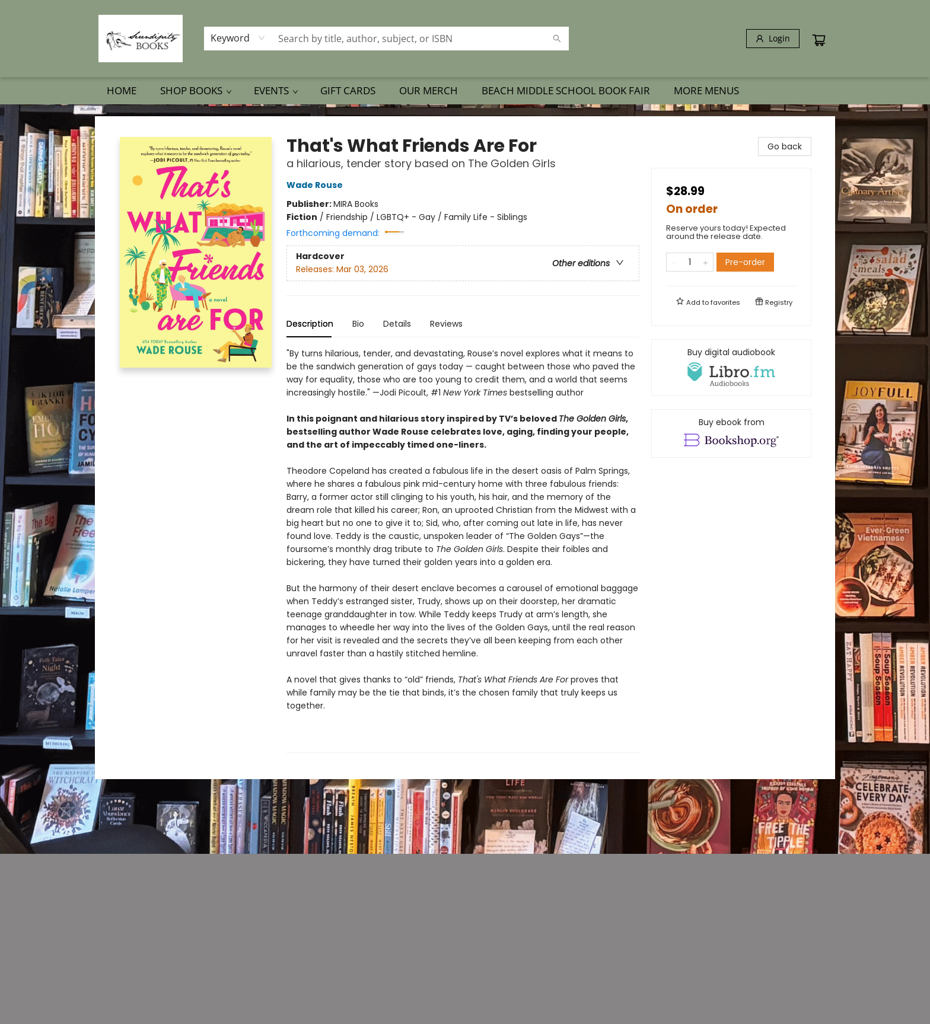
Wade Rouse (316, 185)
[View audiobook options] (731, 368)
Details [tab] (397, 324)
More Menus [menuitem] (706, 90)
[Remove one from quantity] (674, 262)
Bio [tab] (358, 324)
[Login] (773, 38)
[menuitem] (121, 90)
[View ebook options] (731, 433)
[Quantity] (689, 262)
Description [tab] (309, 324)
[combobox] (238, 38)
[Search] (557, 38)
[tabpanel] (462, 550)
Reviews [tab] (446, 324)
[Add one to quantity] (705, 262)
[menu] (465, 90)
